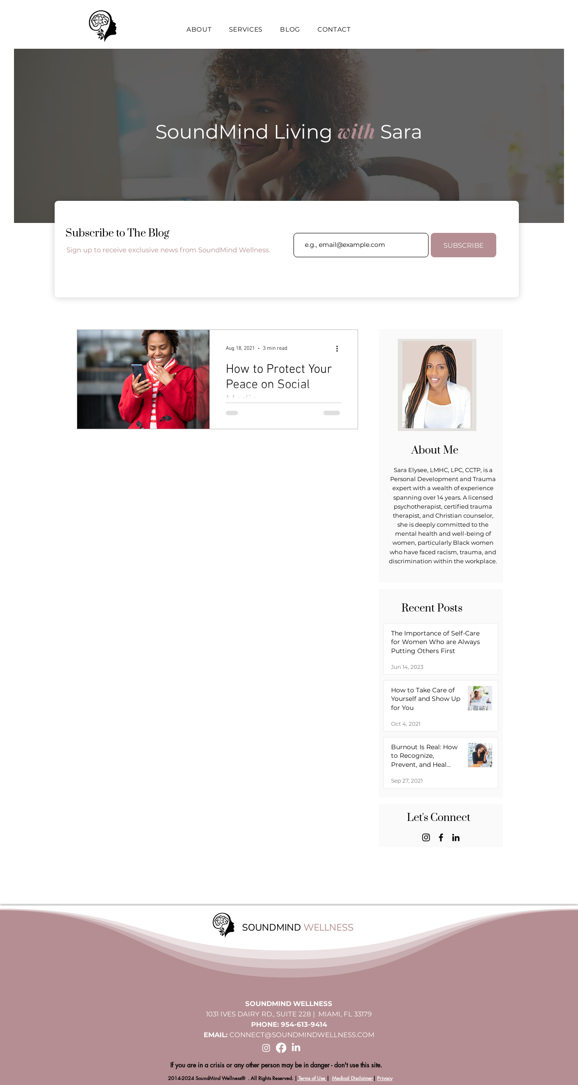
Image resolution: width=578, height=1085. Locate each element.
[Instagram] (426, 837)
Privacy (384, 1078)
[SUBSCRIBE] (463, 245)
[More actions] (340, 348)
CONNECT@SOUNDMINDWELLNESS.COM (301, 1034)
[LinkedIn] (456, 837)
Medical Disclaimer (352, 1078)
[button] (199, 29)
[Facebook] (441, 837)
